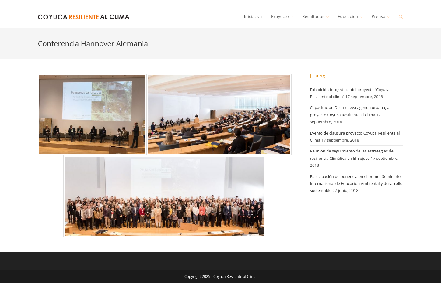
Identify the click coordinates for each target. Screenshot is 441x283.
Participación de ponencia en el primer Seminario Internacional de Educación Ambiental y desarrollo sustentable (356, 183)
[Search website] (401, 16)
